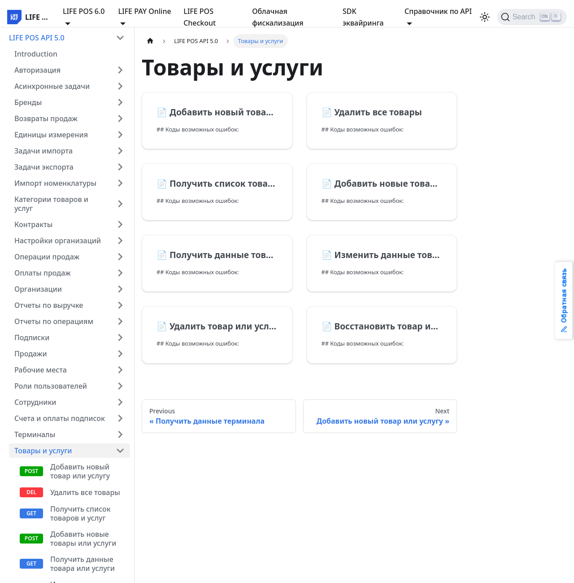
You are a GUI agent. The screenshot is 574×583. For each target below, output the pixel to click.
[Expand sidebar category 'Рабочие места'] (120, 370)
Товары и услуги (43, 451)
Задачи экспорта (44, 167)
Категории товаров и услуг (51, 203)
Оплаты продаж (42, 273)
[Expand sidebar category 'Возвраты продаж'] (120, 118)
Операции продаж (46, 257)
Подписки (31, 337)
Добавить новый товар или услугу (80, 471)
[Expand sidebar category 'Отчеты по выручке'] (120, 305)
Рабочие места (40, 370)
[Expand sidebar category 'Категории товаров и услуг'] (120, 203)
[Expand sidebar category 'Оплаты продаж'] (120, 273)
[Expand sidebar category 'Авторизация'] (120, 70)
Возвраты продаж (46, 118)
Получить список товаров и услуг (80, 513)
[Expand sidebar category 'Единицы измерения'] (120, 134)
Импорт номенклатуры (55, 183)
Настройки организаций (57, 240)
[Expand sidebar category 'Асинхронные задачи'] (120, 86)
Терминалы (34, 434)
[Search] (532, 17)
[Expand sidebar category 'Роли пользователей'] (120, 386)
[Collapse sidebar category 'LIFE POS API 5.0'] (120, 38)
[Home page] (150, 41)
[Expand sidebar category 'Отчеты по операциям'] (120, 321)
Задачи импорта (43, 151)
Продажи (30, 354)
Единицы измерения (51, 135)
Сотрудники (35, 402)
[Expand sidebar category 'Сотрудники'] (120, 402)
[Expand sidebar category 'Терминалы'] (120, 434)
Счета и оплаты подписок (59, 418)
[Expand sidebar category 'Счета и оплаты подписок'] (120, 418)
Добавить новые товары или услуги (83, 538)
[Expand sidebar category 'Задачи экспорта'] (120, 167)
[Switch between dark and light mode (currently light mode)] (485, 17)
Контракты (33, 224)
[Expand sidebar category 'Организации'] (120, 289)
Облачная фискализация (277, 17)
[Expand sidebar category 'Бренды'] (120, 102)
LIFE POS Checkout (199, 17)
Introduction (35, 54)
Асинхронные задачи (52, 86)
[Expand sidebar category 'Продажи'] (120, 353)
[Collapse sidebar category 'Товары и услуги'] (120, 450)
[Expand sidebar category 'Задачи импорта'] (120, 151)
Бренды (28, 102)
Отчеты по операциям (53, 321)
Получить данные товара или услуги (82, 563)
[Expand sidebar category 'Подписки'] (120, 337)
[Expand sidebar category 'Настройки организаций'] (120, 240)
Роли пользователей (50, 386)
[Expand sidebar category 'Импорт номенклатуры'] (120, 183)
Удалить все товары (85, 492)
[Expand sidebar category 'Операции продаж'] (120, 257)
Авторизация (37, 70)
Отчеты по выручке (48, 305)
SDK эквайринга (363, 17)
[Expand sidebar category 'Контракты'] (120, 224)
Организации (38, 289)
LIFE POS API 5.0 (37, 38)
